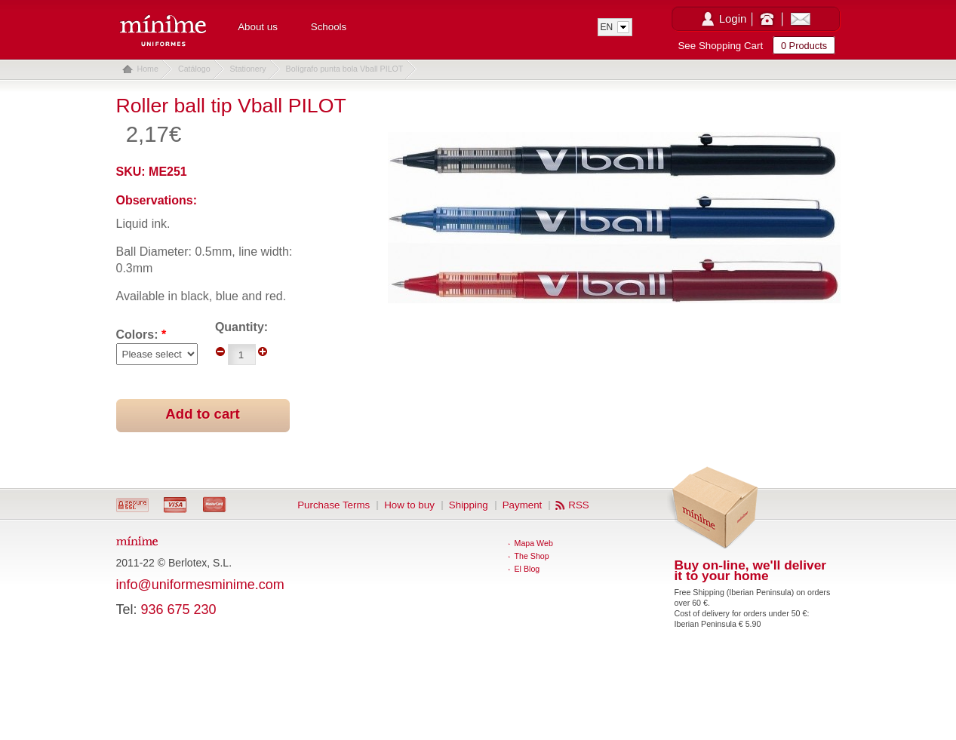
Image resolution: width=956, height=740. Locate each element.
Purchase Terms (333, 505)
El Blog (527, 568)
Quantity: (241, 327)
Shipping (468, 505)
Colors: (141, 334)
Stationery (248, 68)
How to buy (409, 505)
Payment (523, 505)
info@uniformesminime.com (200, 584)
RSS (578, 505)
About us (258, 26)
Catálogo (194, 68)
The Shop (532, 555)
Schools (328, 26)
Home (147, 68)
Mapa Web (534, 543)
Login (733, 18)
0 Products (804, 45)
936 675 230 (179, 609)
